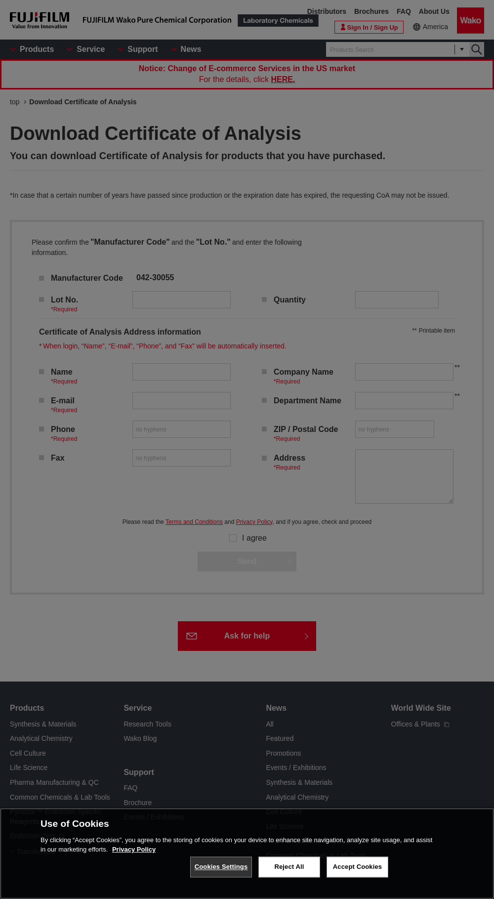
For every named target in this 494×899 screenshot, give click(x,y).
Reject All (289, 867)
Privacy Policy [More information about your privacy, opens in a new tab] (134, 850)
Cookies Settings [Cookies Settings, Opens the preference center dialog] (221, 867)
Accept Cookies (357, 867)
